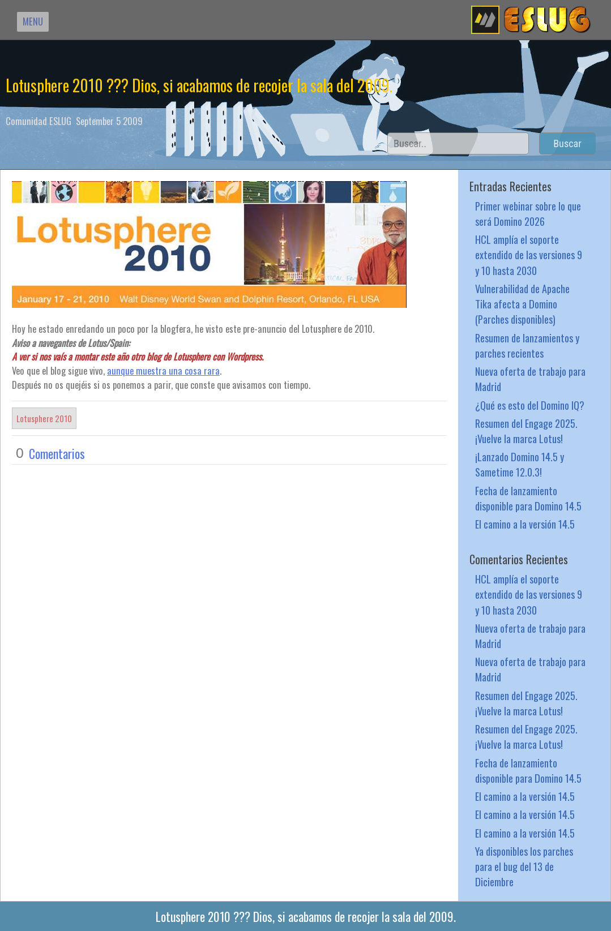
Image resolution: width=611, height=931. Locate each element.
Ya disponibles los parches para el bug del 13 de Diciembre (524, 866)
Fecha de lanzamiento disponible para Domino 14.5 (528, 498)
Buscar (567, 143)
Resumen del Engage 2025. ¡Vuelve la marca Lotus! (526, 430)
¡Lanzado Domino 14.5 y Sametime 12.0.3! (519, 464)
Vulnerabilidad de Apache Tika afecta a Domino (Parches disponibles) (522, 304)
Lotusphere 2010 (44, 418)
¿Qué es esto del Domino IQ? (529, 405)
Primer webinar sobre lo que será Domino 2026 (528, 213)
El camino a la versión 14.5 (525, 523)
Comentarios (57, 453)
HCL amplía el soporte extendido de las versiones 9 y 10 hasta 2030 (528, 254)
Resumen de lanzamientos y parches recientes (527, 345)
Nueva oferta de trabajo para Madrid (530, 378)
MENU (33, 21)
